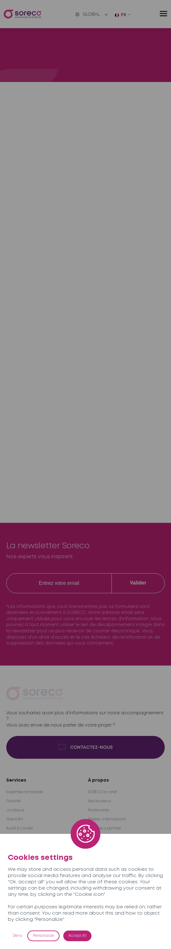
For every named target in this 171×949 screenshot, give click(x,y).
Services (16, 780)
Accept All (77, 935)
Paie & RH (14, 819)
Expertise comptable (24, 792)
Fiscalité (13, 801)
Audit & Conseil (19, 828)
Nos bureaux (99, 801)
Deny (17, 935)
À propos (98, 780)
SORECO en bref (102, 792)
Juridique (15, 810)
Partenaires (98, 810)
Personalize (43, 935)
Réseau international (107, 819)
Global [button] (87, 14)
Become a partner (104, 828)
